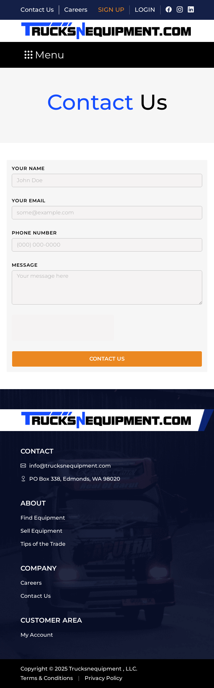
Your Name (28, 168)
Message (25, 265)
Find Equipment (42, 518)
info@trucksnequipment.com (70, 466)
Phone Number (34, 233)
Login (145, 9)
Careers (75, 9)
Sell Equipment (41, 531)
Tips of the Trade (43, 544)
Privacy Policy (103, 678)
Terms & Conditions (46, 678)
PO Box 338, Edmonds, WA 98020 (74, 479)
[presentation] (63, 328)
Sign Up (111, 9)
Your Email (28, 201)
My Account (36, 635)
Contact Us (37, 9)
